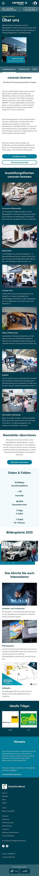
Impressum (5, 816)
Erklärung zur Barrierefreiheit (10, 832)
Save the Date (30, 9)
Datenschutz (5, 819)
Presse (4, 799)
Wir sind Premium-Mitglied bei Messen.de (14, 840)
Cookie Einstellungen (8, 836)
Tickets (4, 808)
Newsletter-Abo (24, 69)
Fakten (34, 69)
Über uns (4, 793)
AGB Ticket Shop (7, 826)
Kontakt (4, 803)
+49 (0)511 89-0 (11, 854)
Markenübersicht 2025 (19, 162)
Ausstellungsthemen (9, 69)
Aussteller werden (19, 156)
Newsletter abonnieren (19, 462)
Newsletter (5, 796)
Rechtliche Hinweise (8, 822)
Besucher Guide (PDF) (8, 811)
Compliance (5, 829)
